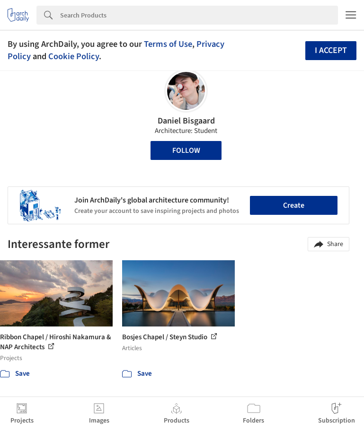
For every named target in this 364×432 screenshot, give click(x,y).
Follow (186, 150)
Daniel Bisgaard (186, 121)
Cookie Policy (73, 56)
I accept (331, 50)
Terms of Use (168, 44)
